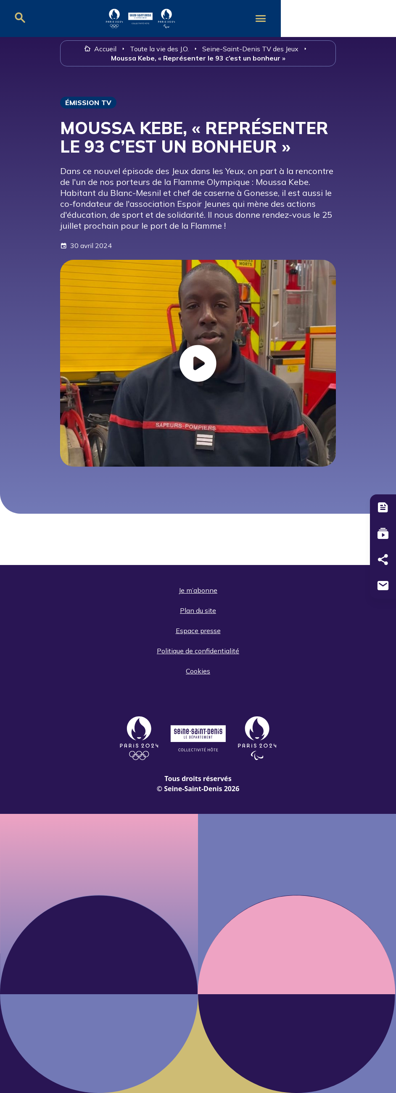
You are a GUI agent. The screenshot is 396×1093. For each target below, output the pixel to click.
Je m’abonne (198, 590)
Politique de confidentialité (198, 651)
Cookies (198, 671)
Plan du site (198, 610)
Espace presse (198, 630)
